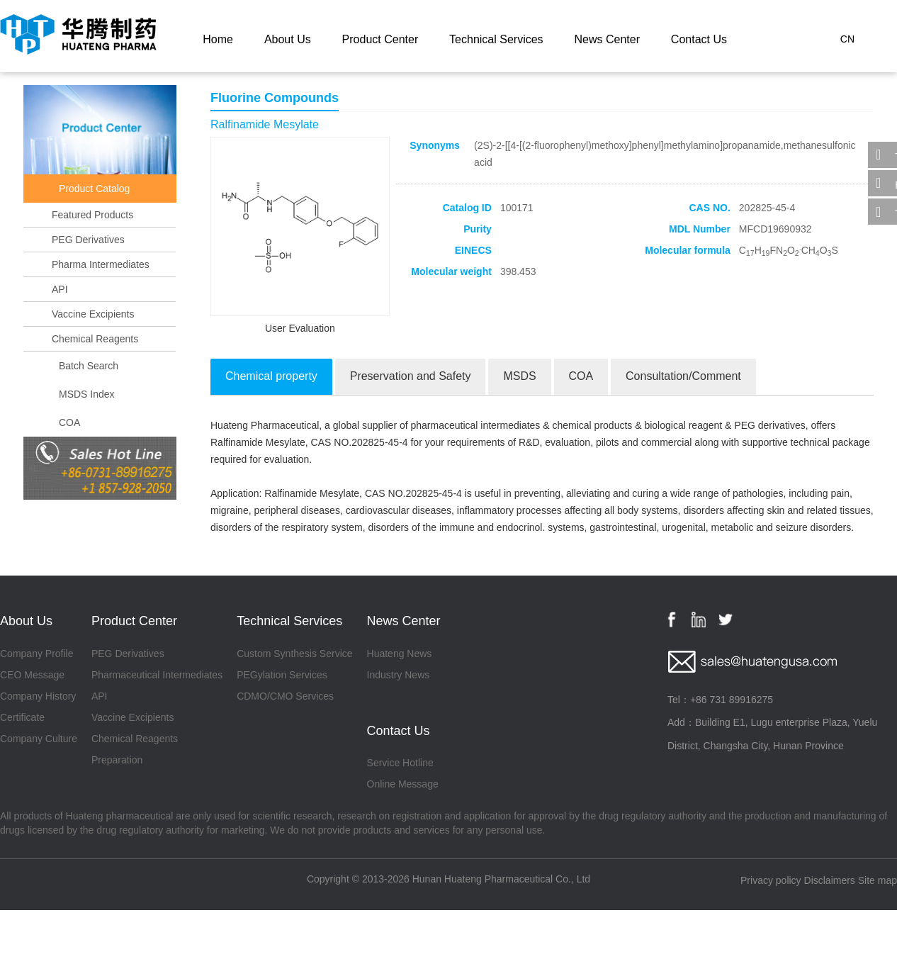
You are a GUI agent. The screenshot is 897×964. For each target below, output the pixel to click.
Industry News (398, 674)
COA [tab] (581, 376)
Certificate (22, 717)
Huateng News (399, 653)
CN (847, 39)
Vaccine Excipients (93, 314)
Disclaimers (829, 880)
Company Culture (38, 738)
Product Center (380, 39)
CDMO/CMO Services (285, 696)
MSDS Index (87, 394)
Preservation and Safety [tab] (410, 376)
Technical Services (496, 39)
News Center (606, 39)
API (60, 289)
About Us (287, 39)
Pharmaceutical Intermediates (156, 674)
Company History (38, 696)
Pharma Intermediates (101, 264)
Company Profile (37, 653)
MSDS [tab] (519, 376)
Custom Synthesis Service (294, 653)
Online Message (403, 784)
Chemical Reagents (95, 338)
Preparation (116, 760)
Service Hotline (400, 762)
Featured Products (92, 214)
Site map (877, 880)
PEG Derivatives (88, 239)
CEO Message (32, 674)
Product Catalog (94, 188)
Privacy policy (770, 880)
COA (69, 422)
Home (218, 39)
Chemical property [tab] (271, 376)
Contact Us (699, 39)
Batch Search (88, 365)
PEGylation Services (282, 674)
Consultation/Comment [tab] (683, 376)
